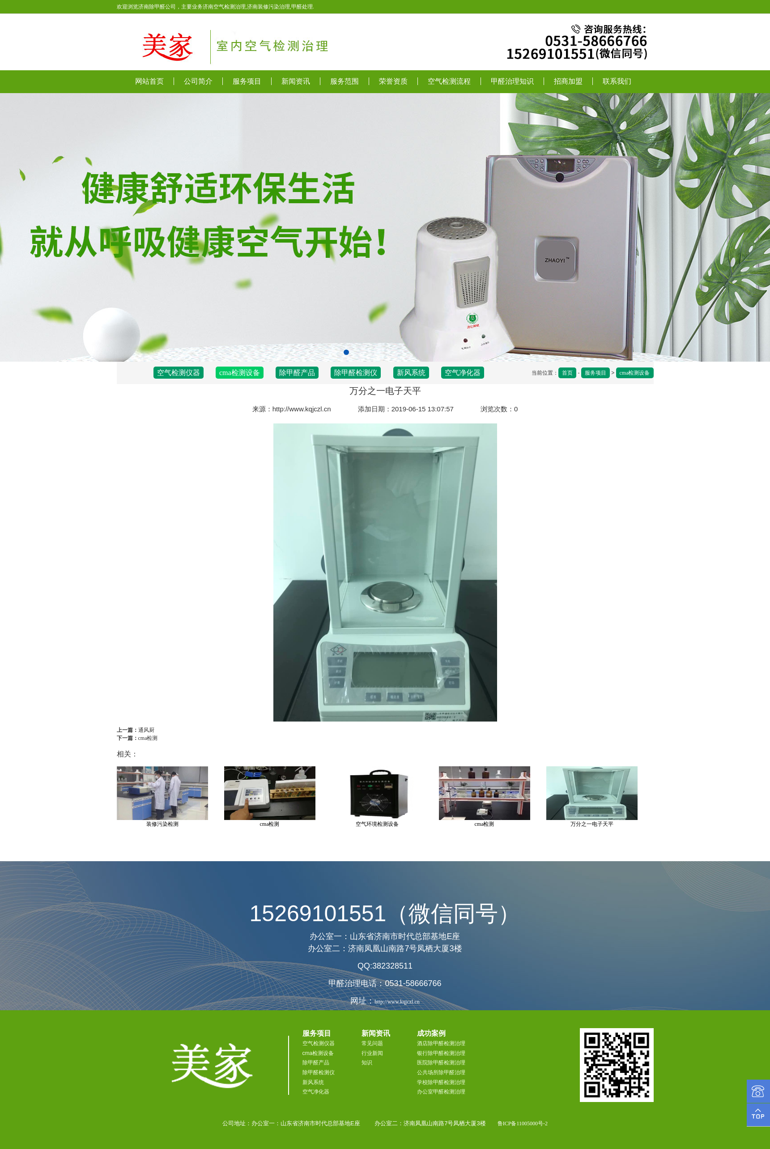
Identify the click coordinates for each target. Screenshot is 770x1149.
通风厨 (146, 730)
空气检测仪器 (178, 372)
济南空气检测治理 (224, 7)
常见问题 (372, 1043)
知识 (367, 1062)
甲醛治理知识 (512, 81)
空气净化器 (463, 372)
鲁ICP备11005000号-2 (523, 1123)
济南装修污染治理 (268, 7)
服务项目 (247, 81)
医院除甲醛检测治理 (441, 1062)
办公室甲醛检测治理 (441, 1092)
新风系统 (411, 372)
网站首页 (149, 81)
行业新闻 (372, 1053)
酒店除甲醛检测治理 (441, 1043)
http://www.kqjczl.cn (301, 409)
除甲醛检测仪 (355, 372)
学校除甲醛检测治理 (441, 1082)
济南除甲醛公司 (157, 7)
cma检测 (148, 738)
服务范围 (344, 81)
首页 (567, 373)
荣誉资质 (393, 81)
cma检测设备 (635, 373)
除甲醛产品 (297, 372)
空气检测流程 (449, 81)
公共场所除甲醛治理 (441, 1072)
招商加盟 (568, 81)
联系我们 (617, 81)
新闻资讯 (295, 81)
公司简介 (198, 81)
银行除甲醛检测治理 (441, 1053)
